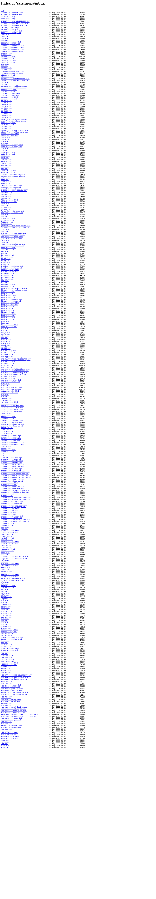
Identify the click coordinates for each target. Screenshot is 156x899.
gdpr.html (5, 273)
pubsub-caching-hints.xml (12, 558)
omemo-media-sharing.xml (12, 509)
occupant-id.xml (8, 500)
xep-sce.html (6, 864)
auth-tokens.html (8, 18)
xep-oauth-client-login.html (14, 846)
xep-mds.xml (6, 844)
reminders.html (7, 644)
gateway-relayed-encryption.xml (15, 271)
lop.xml (4, 395)
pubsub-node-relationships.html (15, 586)
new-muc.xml (6, 478)
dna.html (5, 167)
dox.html (5, 176)
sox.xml (4, 721)
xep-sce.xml (6, 866)
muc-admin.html (7, 423)
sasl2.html (5, 679)
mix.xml (4, 403)
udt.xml (4, 783)
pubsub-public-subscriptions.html (16, 595)
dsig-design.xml (8, 183)
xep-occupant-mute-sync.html (14, 851)
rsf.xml (4, 672)
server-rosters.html (10, 688)
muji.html (5, 458)
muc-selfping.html (9, 450)
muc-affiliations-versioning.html (16, 428)
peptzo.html (6, 533)
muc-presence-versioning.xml (14, 447)
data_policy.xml (8, 148)
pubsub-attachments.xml (11, 553)
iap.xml (4, 302)
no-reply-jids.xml (9, 483)
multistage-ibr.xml (9, 469)
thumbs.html (6, 749)
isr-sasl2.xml (7, 333)
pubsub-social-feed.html (12, 617)
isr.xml (4, 337)
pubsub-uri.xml (7, 628)
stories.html (6, 736)
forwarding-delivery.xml (12, 253)
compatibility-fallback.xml (13, 104)
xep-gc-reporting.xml (10, 822)
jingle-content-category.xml (14, 346)
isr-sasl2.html (7, 331)
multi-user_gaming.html (11, 463)
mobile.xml (5, 408)
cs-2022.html (6, 132)
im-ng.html (5, 309)
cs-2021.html (6, 128)
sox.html (5, 719)
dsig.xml (5, 187)
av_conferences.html (10, 31)
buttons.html (6, 62)
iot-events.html (8, 326)
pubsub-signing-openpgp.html (14, 604)
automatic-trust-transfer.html (15, 26)
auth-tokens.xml (8, 20)
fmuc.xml (5, 245)
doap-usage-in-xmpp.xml (11, 174)
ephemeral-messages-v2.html (13, 207)
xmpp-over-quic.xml (9, 884)
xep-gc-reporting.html (11, 820)
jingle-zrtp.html (8, 379)
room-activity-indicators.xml (14, 668)
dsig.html (5, 185)
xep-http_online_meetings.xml (14, 831)
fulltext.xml (6, 267)
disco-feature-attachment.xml (14, 156)
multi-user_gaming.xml (11, 465)
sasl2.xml (5, 681)
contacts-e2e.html (9, 106)
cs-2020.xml (6, 126)
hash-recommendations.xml (12, 293)
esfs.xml (5, 214)
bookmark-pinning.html (11, 48)
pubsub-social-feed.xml (11, 619)
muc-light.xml (7, 439)
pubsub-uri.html (8, 626)
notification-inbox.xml (11, 492)
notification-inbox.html (12, 489)
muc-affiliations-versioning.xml (15, 430)
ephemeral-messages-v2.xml (13, 209)
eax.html (5, 198)
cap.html (5, 75)
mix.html (5, 401)
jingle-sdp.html (8, 370)
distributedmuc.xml (9, 161)
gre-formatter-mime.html (12, 282)
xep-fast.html (7, 816)
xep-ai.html (6, 802)
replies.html (6, 652)
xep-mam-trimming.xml (10, 840)
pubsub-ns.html (7, 591)
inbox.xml (5, 315)
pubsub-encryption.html (11, 560)
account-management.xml (11, 15)
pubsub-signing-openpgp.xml (13, 606)
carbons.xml (6, 81)
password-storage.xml (10, 522)
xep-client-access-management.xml (16, 809)
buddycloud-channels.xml (12, 59)
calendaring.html (8, 66)
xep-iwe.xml (6, 835)
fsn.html (5, 256)
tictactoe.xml (7, 760)
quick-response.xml (9, 637)
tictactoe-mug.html (9, 754)
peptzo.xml (5, 536)
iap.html (5, 300)
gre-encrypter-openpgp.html (13, 278)
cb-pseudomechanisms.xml (12, 86)
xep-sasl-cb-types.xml (11, 862)
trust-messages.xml (9, 778)
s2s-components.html (10, 675)
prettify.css (6, 542)
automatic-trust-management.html (15, 22)
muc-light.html (7, 436)
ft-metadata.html (8, 260)
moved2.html (6, 414)
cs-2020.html (6, 123)
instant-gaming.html (10, 322)
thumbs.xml (5, 752)
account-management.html (12, 13)
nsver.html (5, 494)
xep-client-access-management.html (16, 807)
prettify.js (6, 544)
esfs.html (5, 212)
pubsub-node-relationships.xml (15, 589)
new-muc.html (6, 476)
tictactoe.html (7, 758)
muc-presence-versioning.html (14, 445)
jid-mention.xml (8, 342)
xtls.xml (5, 895)
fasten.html (6, 234)
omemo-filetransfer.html (12, 503)
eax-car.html (6, 189)
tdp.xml (4, 747)
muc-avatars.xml (8, 434)
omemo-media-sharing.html (12, 507)
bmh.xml (4, 46)
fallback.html (7, 229)
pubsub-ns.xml (7, 593)
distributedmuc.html (10, 159)
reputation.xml (7, 659)
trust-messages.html (10, 776)
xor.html (5, 888)
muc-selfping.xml (8, 452)
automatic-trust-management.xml (15, 24)
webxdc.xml (5, 800)
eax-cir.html (6, 194)
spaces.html (6, 723)
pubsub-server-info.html (12, 600)
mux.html (5, 472)
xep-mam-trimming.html (11, 838)
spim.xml (5, 730)
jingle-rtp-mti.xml (9, 364)
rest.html (5, 661)
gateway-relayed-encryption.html (15, 269)
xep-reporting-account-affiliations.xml (19, 857)
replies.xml (6, 655)
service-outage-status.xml (13, 694)
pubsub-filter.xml (9, 580)
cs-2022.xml (6, 134)
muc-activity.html (9, 419)
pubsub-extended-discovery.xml (15, 566)
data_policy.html (8, 145)
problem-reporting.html (11, 547)
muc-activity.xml (8, 421)
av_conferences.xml (9, 33)
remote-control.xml (9, 650)
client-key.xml (7, 90)
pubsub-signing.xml (9, 611)
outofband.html (7, 516)
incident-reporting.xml (11, 320)
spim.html (5, 727)
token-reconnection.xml (11, 765)
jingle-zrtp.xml (8, 381)
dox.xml (4, 178)
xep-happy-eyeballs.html (12, 824)
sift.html (5, 710)
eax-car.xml (6, 192)
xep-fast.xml (6, 818)
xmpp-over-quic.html (10, 882)
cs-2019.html (6, 119)
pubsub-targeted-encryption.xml (15, 624)
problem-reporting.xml (11, 549)
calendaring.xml (8, 68)
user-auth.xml (7, 787)
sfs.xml (4, 699)
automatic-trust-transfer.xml (14, 29)
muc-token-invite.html (11, 454)
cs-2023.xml (6, 139)
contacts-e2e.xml (8, 108)
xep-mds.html (6, 842)
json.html (5, 384)
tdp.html (5, 745)
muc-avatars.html (8, 432)
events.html (6, 216)
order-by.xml (6, 514)
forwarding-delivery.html (12, 251)
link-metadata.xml (9, 390)
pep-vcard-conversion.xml (12, 531)
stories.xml (6, 738)
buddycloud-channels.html (12, 57)
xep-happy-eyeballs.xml (11, 827)
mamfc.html (5, 397)
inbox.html (5, 313)
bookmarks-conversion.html (13, 53)
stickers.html (7, 732)
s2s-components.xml (9, 677)
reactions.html (7, 639)
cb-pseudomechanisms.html (12, 84)
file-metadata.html (9, 238)
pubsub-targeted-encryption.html (15, 622)
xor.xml (4, 891)
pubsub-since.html (9, 613)
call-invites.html (9, 70)
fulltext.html (7, 264)
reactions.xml (7, 641)
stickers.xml (6, 734)
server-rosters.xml (9, 690)
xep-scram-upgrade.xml (11, 871)
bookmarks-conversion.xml (12, 55)
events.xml (5, 218)
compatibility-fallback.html (14, 101)
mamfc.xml (5, 399)
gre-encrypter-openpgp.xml (13, 280)
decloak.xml (6, 152)
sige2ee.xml (6, 716)
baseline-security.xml (11, 37)
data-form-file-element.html (14, 141)
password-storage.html (11, 520)
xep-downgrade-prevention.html (15, 811)
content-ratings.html (10, 110)
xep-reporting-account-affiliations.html (19, 855)
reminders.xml (7, 646)
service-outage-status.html (13, 692)
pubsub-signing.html (10, 608)
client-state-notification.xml (15, 95)
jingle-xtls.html (8, 375)
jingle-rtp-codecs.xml (11, 359)
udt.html (5, 780)
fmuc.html (5, 242)
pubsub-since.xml (8, 615)
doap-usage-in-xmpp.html (12, 172)
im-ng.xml (5, 311)
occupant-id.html (8, 498)
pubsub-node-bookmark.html (13, 582)
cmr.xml (4, 99)
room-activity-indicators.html (15, 666)
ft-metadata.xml (8, 262)
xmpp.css (5, 886)
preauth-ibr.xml (8, 540)
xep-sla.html (6, 873)
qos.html (5, 630)
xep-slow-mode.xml (9, 880)
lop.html (5, 392)
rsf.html (5, 670)
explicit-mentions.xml (11, 223)
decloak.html (6, 150)
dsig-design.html (8, 181)
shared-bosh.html (8, 701)
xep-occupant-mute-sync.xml (13, 853)
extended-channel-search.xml (14, 227)
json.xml (5, 386)
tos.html (5, 767)
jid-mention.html (8, 339)
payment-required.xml (10, 527)
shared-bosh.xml (8, 703)
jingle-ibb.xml (7, 350)
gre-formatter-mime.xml (11, 284)
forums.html (6, 247)
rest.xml (5, 663)
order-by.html (7, 511)
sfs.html (5, 697)
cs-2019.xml (6, 121)
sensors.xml (6, 686)
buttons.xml (6, 64)
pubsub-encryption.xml (11, 562)
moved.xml (5, 412)
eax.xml (4, 201)
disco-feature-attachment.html (15, 154)
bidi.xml (5, 42)
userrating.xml (7, 791)
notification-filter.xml (12, 487)
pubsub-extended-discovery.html (15, 564)
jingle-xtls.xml (8, 377)
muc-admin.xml (7, 425)
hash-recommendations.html (13, 291)
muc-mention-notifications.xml (15, 443)
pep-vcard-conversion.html (13, 529)
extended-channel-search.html (14, 225)
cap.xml (4, 77)
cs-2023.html (6, 137)
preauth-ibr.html (8, 538)
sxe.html (5, 741)
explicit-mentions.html (11, 220)
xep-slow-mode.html (9, 877)
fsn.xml (4, 258)
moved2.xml (5, 417)
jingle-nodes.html (9, 353)
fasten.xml (5, 236)
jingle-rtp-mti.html (10, 361)
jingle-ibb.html (8, 348)
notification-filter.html (12, 485)
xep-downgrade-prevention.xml (14, 813)
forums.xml (5, 249)
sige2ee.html (6, 714)
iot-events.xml (7, 328)
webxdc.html (6, 798)
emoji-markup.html (9, 203)
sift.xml (5, 712)
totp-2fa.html (7, 772)
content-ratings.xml (10, 112)
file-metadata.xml (9, 240)
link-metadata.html (9, 388)
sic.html (5, 705)
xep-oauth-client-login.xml (13, 849)
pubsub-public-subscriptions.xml (15, 597)
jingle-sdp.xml (7, 372)
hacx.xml (5, 289)
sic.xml (4, 708)
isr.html (5, 335)
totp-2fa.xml (6, 774)
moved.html (5, 410)
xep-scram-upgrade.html (11, 869)
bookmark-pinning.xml (10, 51)
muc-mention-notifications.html (15, 441)
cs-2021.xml (6, 130)
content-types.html (9, 115)
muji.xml (5, 461)
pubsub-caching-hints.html (13, 555)
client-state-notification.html (15, 92)
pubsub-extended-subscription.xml (16, 571)
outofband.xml (7, 518)
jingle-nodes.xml (8, 355)
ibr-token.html (7, 304)
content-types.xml (9, 117)
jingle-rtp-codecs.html (11, 357)
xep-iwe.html (6, 833)
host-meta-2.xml (8, 298)
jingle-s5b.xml (7, 368)
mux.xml (4, 474)
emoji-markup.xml (8, 205)
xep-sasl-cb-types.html (11, 860)
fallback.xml (6, 231)
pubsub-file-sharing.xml (12, 575)
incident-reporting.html (12, 317)
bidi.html (5, 40)
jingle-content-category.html (14, 344)
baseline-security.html (11, 35)
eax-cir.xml (6, 196)
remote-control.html (10, 648)
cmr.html (5, 97)
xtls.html (5, 893)
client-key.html (8, 88)
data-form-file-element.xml (13, 143)
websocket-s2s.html (9, 794)
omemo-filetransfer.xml (11, 505)
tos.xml (4, 769)
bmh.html (5, 44)
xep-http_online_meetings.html (15, 829)
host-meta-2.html (8, 295)
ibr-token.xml (7, 306)
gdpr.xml (5, 275)
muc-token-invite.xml (10, 456)
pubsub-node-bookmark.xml (12, 584)
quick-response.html (10, 635)
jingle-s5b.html (8, 366)
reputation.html (8, 657)
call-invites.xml (8, 73)
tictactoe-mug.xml (9, 756)
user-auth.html (7, 785)
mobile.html (6, 406)
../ (2, 11)
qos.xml (4, 633)
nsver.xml (5, 496)
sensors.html (6, 683)
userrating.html (8, 789)
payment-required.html (11, 525)
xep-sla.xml (6, 875)
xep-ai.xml (5, 805)
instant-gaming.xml (9, 324)
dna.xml (4, 170)
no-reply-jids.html (9, 481)
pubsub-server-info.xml (11, 602)
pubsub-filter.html (9, 578)
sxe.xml (4, 743)
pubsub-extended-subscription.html (16, 569)
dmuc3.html (5, 163)
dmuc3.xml (5, 165)
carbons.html (6, 79)
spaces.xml (5, 725)
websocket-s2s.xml (9, 796)
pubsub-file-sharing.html (12, 573)
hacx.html (5, 286)
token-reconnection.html (12, 763)
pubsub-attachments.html (12, 551)
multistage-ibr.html (10, 467)
